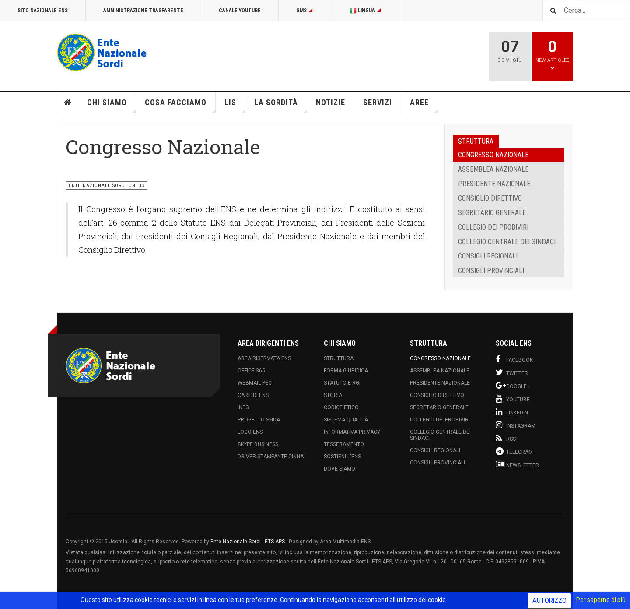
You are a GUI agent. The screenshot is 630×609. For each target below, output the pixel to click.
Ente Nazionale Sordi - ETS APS (247, 541)
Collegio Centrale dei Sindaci (507, 241)
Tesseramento (344, 444)
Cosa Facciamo (180, 105)
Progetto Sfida (259, 420)
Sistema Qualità (346, 420)
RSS (506, 438)
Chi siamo (111, 105)
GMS (305, 10)
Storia (333, 395)
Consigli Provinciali (491, 270)
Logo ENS (250, 432)
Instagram (516, 425)
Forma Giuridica (346, 371)
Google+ (513, 385)
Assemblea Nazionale (493, 169)
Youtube (513, 399)
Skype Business (258, 444)
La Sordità (280, 105)
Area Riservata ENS (264, 358)
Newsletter (517, 464)
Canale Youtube (240, 10)
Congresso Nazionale (493, 155)
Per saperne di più (601, 599)
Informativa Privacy (352, 432)
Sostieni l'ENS (342, 456)
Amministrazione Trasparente (143, 10)
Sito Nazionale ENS (43, 10)
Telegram (514, 451)
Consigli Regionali (488, 256)
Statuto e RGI (342, 383)
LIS (234, 105)
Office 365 (251, 371)
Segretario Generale (492, 213)
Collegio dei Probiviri (493, 227)
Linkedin (512, 412)
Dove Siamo (339, 469)
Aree (424, 105)
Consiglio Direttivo (490, 198)
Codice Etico (341, 407)
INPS (243, 407)
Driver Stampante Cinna (271, 456)
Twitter (512, 372)
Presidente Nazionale (494, 184)
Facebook (514, 359)
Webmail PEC (255, 383)
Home (67, 102)
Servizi (377, 102)
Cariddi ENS (253, 395)
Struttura (339, 358)
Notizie (330, 102)
